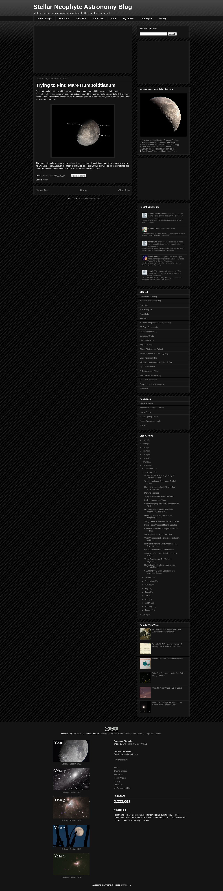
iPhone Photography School (151, 349)
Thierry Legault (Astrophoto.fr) (152, 384)
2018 (145, 447)
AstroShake (144, 314)
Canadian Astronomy (148, 331)
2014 (145, 462)
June (147, 592)
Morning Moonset (151, 493)
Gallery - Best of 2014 (71, 820)
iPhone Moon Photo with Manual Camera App (160, 145)
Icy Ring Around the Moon (155, 500)
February (149, 607)
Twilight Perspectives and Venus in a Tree (161, 521)
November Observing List (47, 94)
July (147, 588)
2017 (145, 451)
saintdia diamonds (155, 214)
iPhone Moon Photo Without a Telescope (158, 142)
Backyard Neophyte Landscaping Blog (155, 323)
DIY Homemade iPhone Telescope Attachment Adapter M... (158, 511)
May (147, 596)
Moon (113, 18)
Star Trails (64, 18)
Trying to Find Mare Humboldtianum (159, 496)
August (148, 585)
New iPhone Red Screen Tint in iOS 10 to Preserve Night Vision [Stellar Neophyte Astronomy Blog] (163, 249)
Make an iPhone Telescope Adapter (156, 147)
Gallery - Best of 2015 (71, 792)
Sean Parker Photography (150, 375)
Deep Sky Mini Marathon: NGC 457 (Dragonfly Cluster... (158, 516)
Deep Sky (81, 18)
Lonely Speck (145, 412)
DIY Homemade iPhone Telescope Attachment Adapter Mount (166, 630)
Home (83, 190)
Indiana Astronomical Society (152, 408)
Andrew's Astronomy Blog (150, 301)
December (149, 469)
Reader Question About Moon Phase (167, 659)
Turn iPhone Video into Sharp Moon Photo (159, 151)
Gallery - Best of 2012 (71, 877)
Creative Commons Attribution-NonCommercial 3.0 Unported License (130, 734)
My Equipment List (122, 788)
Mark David (152, 242)
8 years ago (158, 265)
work (67, 734)
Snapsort (143, 425)
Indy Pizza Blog (146, 345)
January (148, 610)
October (148, 578)
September (149, 581)
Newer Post (42, 190)
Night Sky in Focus (147, 367)
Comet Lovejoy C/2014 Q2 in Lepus (167, 688)
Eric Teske (50, 175)
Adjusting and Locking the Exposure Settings (160, 140)
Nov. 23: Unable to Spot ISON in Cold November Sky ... (159, 488)
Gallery (162, 18)
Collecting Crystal (147, 336)
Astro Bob (144, 305)
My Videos (128, 18)
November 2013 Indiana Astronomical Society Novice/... (159, 566)
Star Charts (98, 18)
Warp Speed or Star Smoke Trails (158, 534)
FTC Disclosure (121, 760)
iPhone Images (44, 18)
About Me (118, 785)
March (148, 603)
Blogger (126, 885)
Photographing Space (148, 417)
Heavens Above (146, 403)
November (149, 472)
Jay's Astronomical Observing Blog (154, 353)
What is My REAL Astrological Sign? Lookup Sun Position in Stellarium (167, 645)
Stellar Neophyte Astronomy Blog (82, 6)
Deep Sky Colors (147, 340)
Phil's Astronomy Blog (149, 371)
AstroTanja (144, 318)
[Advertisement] (83, 49)
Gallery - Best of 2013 (71, 849)
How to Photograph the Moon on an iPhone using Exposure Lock (167, 703)
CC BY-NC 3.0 (139, 744)
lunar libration (77, 163)
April (147, 599)
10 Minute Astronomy (148, 296)
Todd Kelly (152, 256)
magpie (150, 271)
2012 (145, 615)
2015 (145, 458)
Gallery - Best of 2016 (71, 764)
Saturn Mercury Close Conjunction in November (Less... (159, 572)
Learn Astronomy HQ (148, 358)
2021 (145, 440)
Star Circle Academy (148, 380)
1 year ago (150, 222)
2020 (145, 444)
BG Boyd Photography (149, 327)
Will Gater (144, 389)
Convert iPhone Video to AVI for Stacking (158, 149)
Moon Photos (120, 778)
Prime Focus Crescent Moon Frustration (160, 525)
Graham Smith (153, 228)
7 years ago (165, 235)
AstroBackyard (146, 309)
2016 (145, 455)
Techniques (146, 18)
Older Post (124, 190)
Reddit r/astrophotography (150, 421)
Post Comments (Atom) (89, 198)
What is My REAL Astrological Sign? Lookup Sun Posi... (159, 476)
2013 (145, 465)
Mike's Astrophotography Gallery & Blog (156, 362)
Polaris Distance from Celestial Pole (159, 550)
